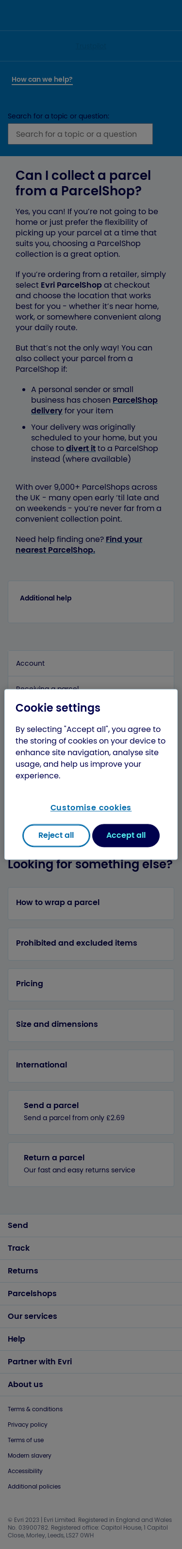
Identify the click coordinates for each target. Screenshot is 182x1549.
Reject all (56, 835)
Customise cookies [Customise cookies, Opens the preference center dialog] (91, 807)
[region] (90, 774)
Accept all (126, 835)
